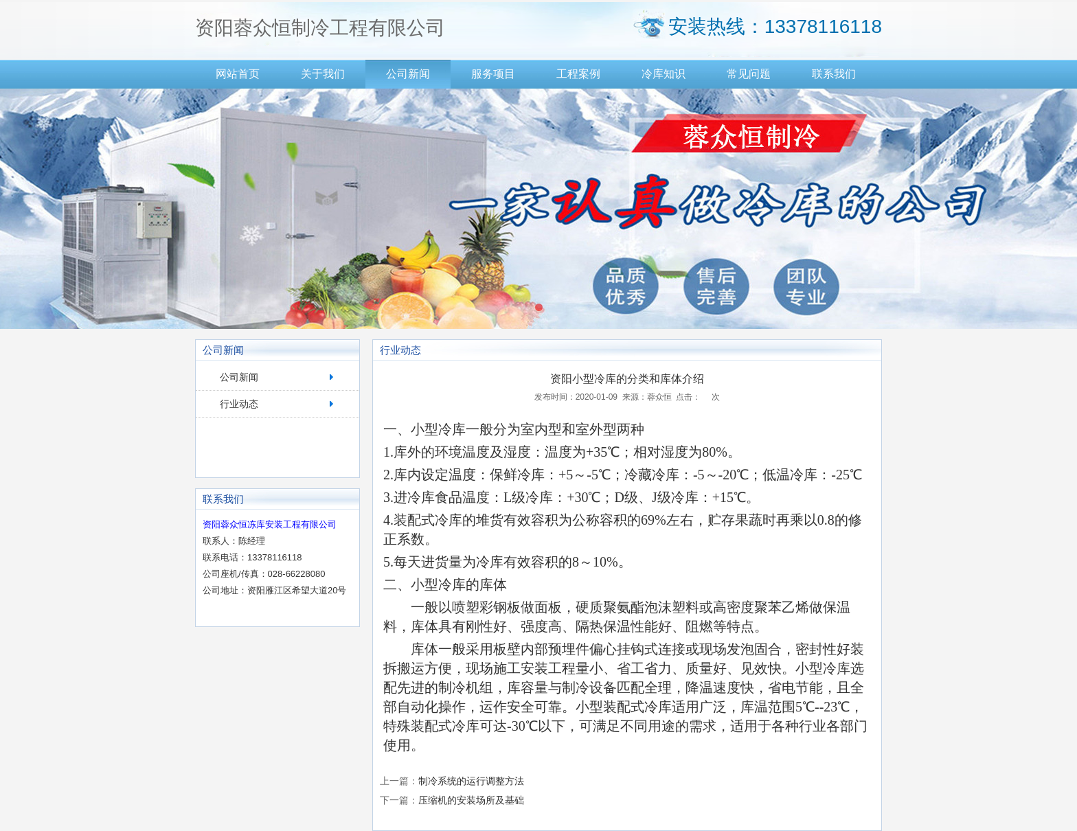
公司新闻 (408, 74)
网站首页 (238, 74)
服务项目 (493, 74)
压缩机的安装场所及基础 (471, 800)
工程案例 (578, 74)
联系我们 (834, 74)
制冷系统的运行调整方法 (471, 780)
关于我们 (323, 74)
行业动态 (239, 403)
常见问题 (749, 74)
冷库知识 (663, 74)
